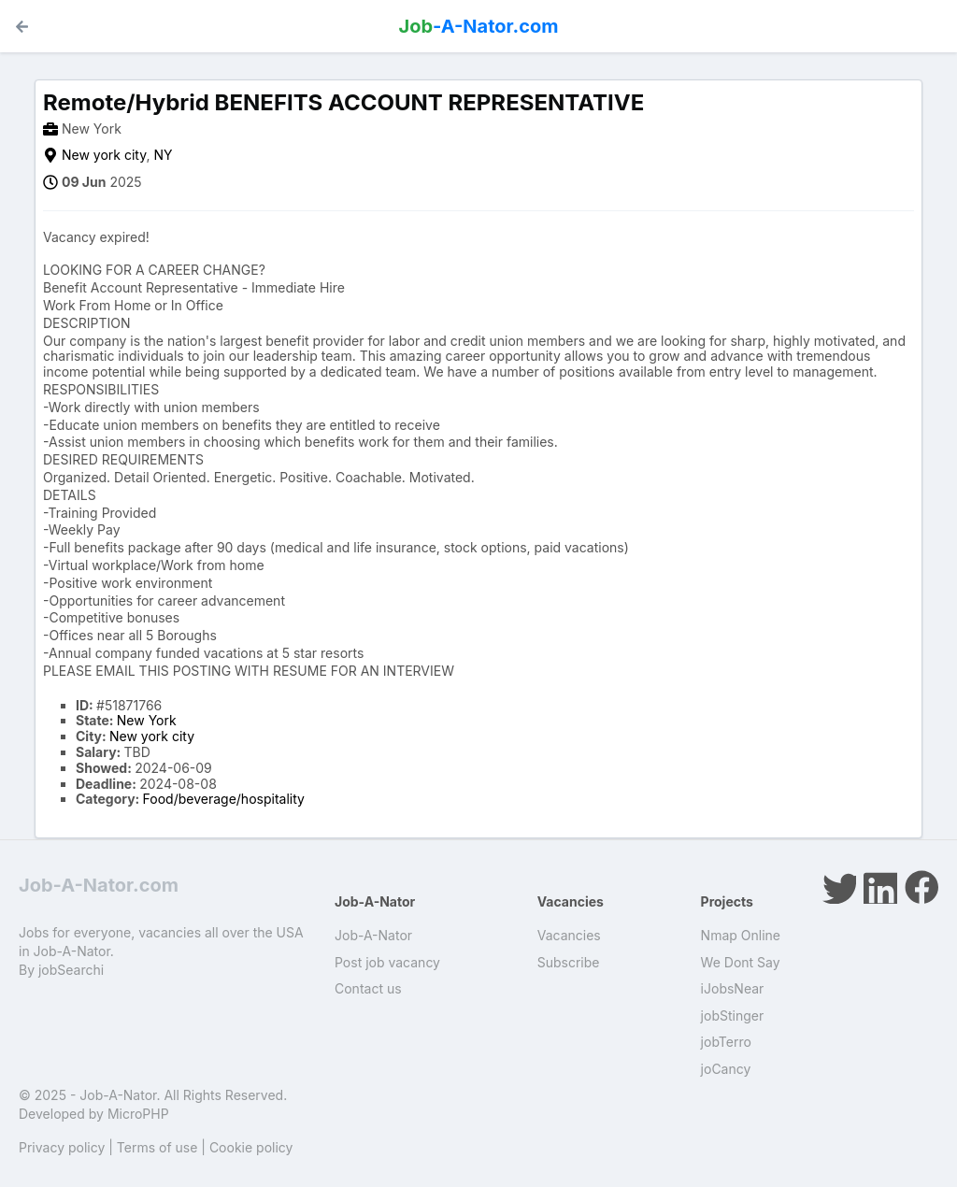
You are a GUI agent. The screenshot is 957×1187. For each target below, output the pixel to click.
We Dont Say (740, 962)
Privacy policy (62, 1147)
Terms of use (157, 1147)
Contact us (368, 988)
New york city (104, 155)
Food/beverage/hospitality (224, 799)
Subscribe (568, 962)
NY (162, 155)
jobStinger (732, 1015)
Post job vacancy (387, 962)
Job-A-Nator (373, 935)
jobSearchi (71, 970)
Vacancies (569, 935)
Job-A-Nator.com (99, 885)
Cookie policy (251, 1147)
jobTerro (726, 1042)
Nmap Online (740, 935)
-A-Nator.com (479, 26)
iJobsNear (732, 988)
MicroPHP (138, 1114)
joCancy (726, 1069)
